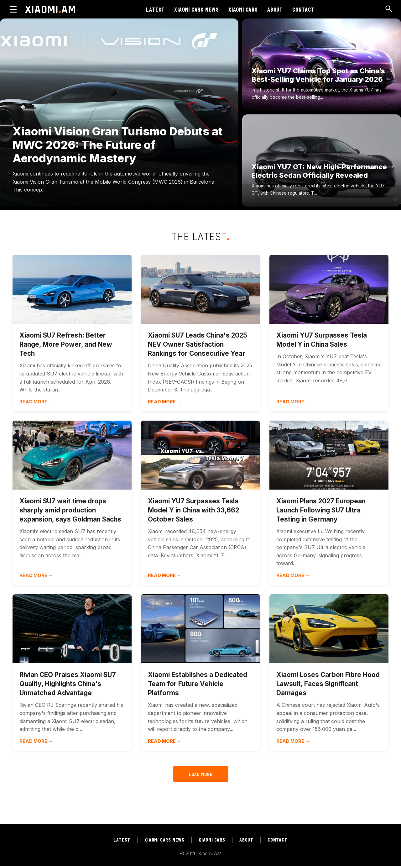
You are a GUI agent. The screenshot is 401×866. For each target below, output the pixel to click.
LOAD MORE (201, 774)
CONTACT (303, 9)
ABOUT (275, 9)
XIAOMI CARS (243, 9)
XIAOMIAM (50, 10)
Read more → (36, 401)
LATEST (155, 9)
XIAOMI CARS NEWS (196, 9)
